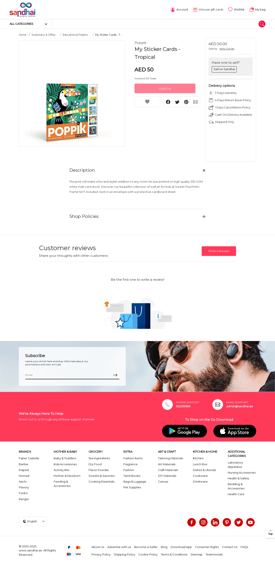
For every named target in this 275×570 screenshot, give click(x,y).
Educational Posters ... (76, 34)
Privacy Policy (101, 554)
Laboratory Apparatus (235, 464)
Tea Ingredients (99, 458)
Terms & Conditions (174, 554)
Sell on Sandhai (224, 69)
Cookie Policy (148, 554)
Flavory (24, 487)
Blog (164, 546)
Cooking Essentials (101, 481)
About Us (98, 546)
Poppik (140, 42)
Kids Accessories (65, 463)
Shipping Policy (124, 554)
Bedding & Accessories (236, 486)
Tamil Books (131, 475)
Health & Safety (238, 478)
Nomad (24, 475)
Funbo (23, 493)
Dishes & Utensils (204, 469)
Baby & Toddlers (65, 458)
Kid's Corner (227, 48)
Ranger (24, 499)
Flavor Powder (99, 469)
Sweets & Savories (101, 475)
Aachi (23, 481)
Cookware (200, 475)
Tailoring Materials (170, 458)
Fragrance (130, 463)
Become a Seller (146, 546)
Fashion (128, 469)
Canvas (163, 481)
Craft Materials (168, 469)
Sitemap (197, 554)
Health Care (236, 494)
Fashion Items (132, 458)
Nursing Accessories (242, 472)
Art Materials (166, 463)
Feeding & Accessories (62, 483)
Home (23, 34)
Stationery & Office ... (44, 34)
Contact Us (229, 546)
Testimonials (214, 554)
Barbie (23, 463)
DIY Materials (167, 475)
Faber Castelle (29, 458)
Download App (181, 546)
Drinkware (200, 481)
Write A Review (218, 251)
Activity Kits (61, 469)
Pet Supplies (132, 487)
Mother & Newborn (67, 475)
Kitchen (198, 458)
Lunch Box (200, 463)
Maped (24, 469)
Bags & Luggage (134, 481)
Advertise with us (119, 546)
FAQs (244, 546)
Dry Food (95, 463)
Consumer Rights (207, 546)
